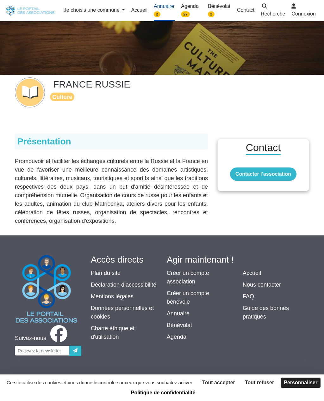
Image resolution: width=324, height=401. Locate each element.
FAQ (248, 296)
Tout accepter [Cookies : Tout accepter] (218, 382)
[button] (273, 10)
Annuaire (178, 313)
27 (186, 14)
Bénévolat (179, 325)
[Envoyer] (75, 351)
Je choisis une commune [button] (92, 10)
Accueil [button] (139, 10)
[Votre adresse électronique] (42, 350)
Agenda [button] (189, 10)
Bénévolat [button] (219, 10)
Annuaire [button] (164, 10)
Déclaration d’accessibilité (123, 285)
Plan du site (106, 273)
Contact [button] (245, 10)
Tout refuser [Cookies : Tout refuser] (259, 382)
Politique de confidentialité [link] (163, 392)
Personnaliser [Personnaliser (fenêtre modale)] (300, 382)
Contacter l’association (263, 174)
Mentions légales (112, 296)
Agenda (176, 337)
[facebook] (42, 338)
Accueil (252, 273)
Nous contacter (262, 285)
